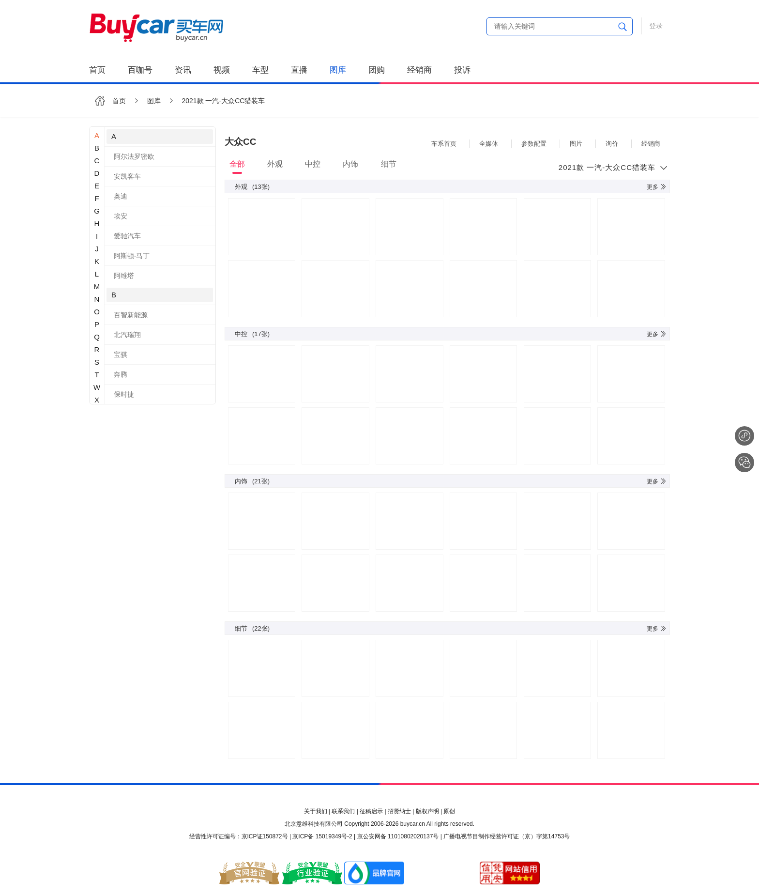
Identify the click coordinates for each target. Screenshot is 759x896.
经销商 (419, 70)
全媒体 (488, 143)
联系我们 (343, 811)
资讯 (183, 70)
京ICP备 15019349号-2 (322, 836)
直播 (299, 70)
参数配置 (533, 143)
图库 (338, 70)
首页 (97, 70)
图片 (576, 143)
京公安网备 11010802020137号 (398, 836)
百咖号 (140, 70)
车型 (260, 70)
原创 (449, 811)
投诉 (462, 70)
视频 (221, 70)
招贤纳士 (399, 811)
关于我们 (315, 811)
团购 (376, 70)
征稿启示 (371, 811)
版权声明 (427, 811)
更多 (657, 187)
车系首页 (443, 143)
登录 (656, 26)
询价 (612, 143)
